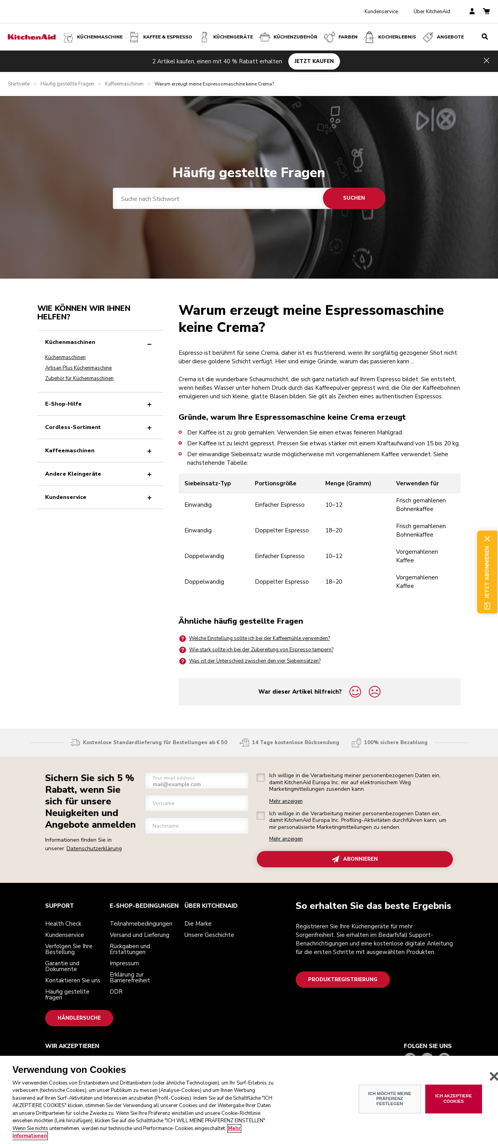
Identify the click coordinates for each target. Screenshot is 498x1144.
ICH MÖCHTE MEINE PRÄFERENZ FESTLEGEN (389, 1098)
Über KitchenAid (432, 12)
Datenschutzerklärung (94, 848)
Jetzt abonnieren (487, 572)
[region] (249, 1100)
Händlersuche (79, 1018)
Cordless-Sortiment (100, 427)
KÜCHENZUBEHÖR (287, 37)
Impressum (124, 963)
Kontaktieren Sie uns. (73, 980)
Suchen (354, 198)
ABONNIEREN (355, 859)
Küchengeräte (225, 37)
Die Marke (198, 924)
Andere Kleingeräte (100, 474)
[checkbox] (261, 777)
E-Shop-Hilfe (100, 404)
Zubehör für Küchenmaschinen (79, 378)
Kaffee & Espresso (160, 37)
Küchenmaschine (92, 37)
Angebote (442, 37)
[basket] (486, 12)
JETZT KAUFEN (314, 61)
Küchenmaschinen (100, 342)
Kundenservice (381, 12)
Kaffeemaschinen (124, 84)
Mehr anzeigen (286, 801)
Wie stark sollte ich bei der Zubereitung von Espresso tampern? (256, 650)
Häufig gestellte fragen (67, 994)
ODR (116, 992)
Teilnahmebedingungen (141, 924)
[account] (472, 12)
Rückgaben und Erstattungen (130, 949)
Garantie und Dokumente (62, 966)
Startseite (19, 84)
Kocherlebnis (389, 37)
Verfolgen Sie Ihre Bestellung (69, 949)
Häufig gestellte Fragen (67, 84)
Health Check (63, 924)
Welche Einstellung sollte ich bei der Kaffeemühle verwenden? (254, 638)
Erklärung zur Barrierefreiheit (130, 977)
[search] (484, 37)
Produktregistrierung (342, 979)
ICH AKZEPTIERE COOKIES (453, 1099)
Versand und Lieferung (139, 935)
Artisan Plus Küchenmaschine (78, 367)
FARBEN (340, 37)
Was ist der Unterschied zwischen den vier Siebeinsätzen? (250, 661)
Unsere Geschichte (209, 935)
